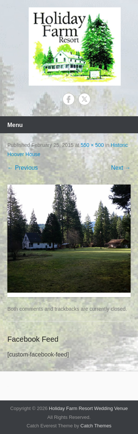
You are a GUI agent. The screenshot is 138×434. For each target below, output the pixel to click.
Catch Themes (96, 425)
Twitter (84, 99)
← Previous (22, 168)
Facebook (69, 99)
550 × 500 (92, 145)
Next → (121, 168)
